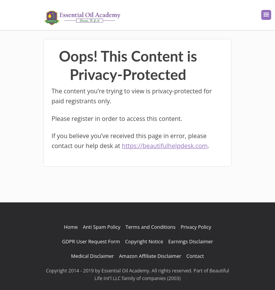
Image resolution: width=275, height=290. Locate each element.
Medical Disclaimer (92, 256)
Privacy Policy (196, 226)
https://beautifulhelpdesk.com (165, 146)
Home (71, 226)
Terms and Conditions (151, 226)
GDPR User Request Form (91, 241)
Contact (195, 256)
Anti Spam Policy (102, 226)
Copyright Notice (144, 241)
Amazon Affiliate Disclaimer (150, 256)
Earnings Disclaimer (190, 241)
